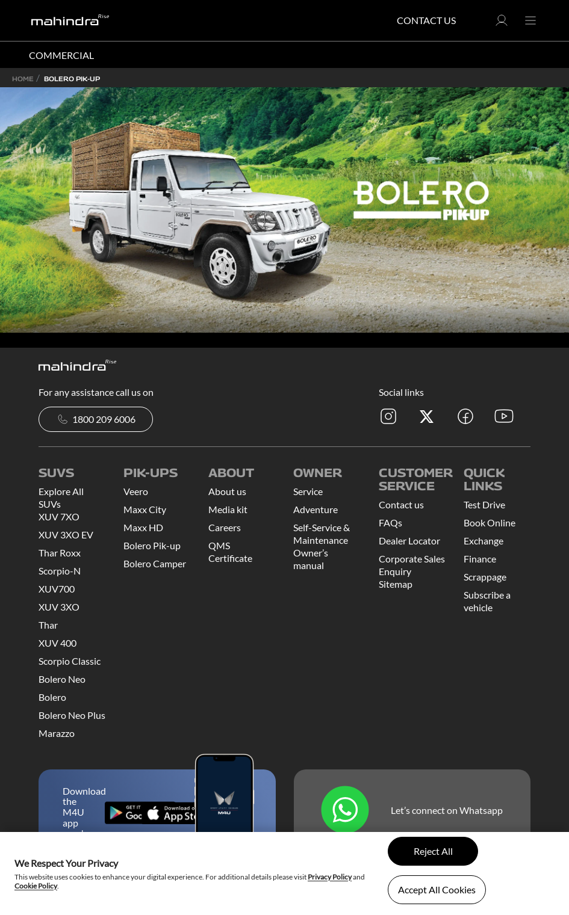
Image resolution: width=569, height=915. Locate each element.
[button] (501, 23)
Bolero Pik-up (152, 545)
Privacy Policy (330, 876)
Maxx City (144, 509)
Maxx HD (143, 527)
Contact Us (426, 20)
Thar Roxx (60, 552)
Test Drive (484, 504)
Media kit (227, 509)
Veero (135, 491)
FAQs (390, 522)
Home (23, 78)
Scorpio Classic (70, 661)
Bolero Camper (154, 563)
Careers (224, 527)
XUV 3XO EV (66, 534)
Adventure (315, 509)
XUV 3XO (59, 606)
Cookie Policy (35, 885)
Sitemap (395, 584)
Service (308, 491)
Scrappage (485, 576)
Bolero (52, 697)
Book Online (489, 522)
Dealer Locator (409, 540)
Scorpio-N (60, 570)
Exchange (483, 540)
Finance (480, 558)
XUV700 (57, 588)
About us (227, 491)
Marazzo (57, 733)
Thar (48, 624)
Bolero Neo (62, 679)
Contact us (401, 504)
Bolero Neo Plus (72, 715)
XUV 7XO (59, 516)
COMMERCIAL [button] (61, 55)
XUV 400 (57, 643)
